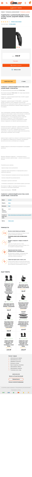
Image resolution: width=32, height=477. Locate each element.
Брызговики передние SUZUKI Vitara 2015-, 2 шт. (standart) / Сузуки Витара (8, 305)
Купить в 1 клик (17, 69)
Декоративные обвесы (16, 366)
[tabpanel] (16, 42)
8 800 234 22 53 (16, 374)
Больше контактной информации (16, 382)
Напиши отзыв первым (16, 21)
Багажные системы (15, 363)
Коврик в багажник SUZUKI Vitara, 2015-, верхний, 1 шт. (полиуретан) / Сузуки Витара (9, 343)
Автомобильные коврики (16, 358)
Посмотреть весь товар (16, 370)
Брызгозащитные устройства (17, 365)
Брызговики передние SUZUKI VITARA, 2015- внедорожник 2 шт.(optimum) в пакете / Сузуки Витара (23, 305)
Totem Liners (12, 24)
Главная (3, 11)
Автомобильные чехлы (16, 359)
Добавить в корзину (16, 65)
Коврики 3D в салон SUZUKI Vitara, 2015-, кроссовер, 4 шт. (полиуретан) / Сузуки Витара (23, 343)
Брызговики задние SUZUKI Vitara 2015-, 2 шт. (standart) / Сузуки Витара (23, 286)
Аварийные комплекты (16, 361)
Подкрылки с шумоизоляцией (12, 11)
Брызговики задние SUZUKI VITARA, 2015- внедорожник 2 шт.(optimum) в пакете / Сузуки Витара (8, 324)
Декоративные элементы (16, 368)
